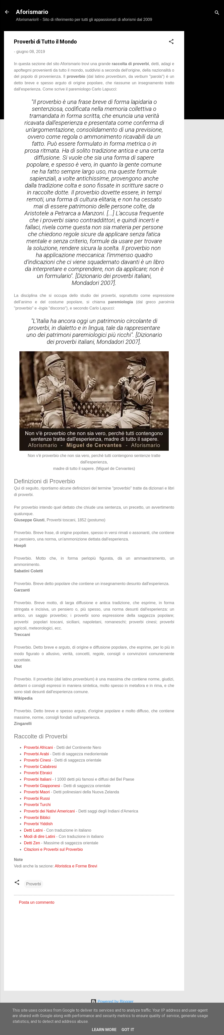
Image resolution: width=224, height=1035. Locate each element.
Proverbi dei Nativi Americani (49, 811)
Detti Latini (33, 830)
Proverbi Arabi (36, 754)
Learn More (104, 1029)
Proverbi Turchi (37, 805)
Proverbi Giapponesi (42, 786)
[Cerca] (217, 13)
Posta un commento (36, 902)
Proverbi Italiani (37, 779)
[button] (171, 42)
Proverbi (33, 884)
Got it (127, 1029)
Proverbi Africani (38, 747)
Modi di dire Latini (39, 836)
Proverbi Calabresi (40, 767)
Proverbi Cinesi (37, 760)
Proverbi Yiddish (38, 824)
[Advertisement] (204, 105)
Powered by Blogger (112, 1001)
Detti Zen (32, 843)
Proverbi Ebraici (38, 773)
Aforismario (32, 11)
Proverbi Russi (37, 798)
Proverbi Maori (37, 792)
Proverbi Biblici (37, 817)
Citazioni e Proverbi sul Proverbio (53, 849)
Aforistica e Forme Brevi (76, 866)
